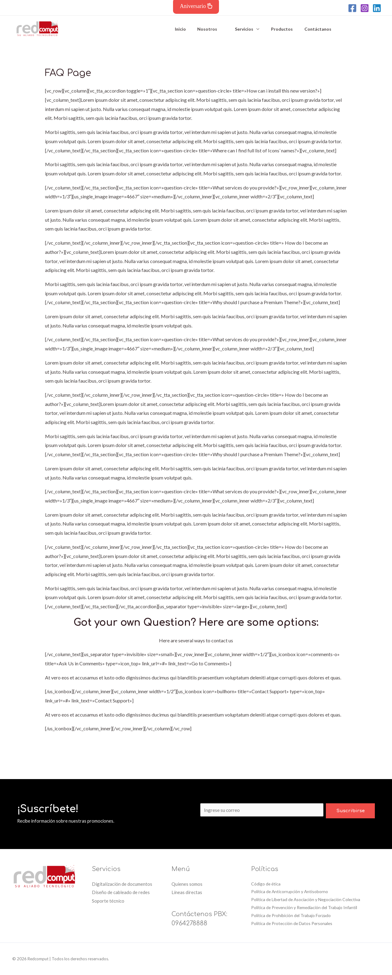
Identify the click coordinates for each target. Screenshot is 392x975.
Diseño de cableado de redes (121, 892)
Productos (274, 28)
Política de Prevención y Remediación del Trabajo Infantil (305, 907)
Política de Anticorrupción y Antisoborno (290, 891)
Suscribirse (350, 810)
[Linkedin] (376, 8)
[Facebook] (352, 8)
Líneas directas (187, 892)
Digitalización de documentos (122, 884)
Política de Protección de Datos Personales (292, 923)
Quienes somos (187, 884)
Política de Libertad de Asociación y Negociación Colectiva (306, 899)
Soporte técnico (108, 901)
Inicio (181, 28)
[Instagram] (364, 8)
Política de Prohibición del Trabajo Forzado (291, 915)
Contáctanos (307, 28)
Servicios (240, 28)
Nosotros (206, 28)
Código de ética (266, 883)
